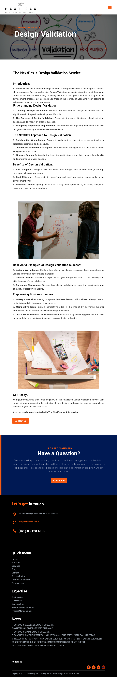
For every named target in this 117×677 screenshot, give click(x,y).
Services (16, 566)
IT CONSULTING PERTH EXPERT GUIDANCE (71, 635)
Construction (18, 604)
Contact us (20, 421)
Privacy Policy (18, 576)
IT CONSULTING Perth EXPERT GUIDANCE (30, 632)
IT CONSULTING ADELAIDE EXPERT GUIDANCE (33, 625)
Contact (15, 573)
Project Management (21, 611)
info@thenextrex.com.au (29, 522)
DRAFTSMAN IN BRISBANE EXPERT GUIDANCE (42, 645)
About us (16, 562)
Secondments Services (23, 607)
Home (14, 559)
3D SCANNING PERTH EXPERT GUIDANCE (81, 639)
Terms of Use (18, 583)
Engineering (17, 597)
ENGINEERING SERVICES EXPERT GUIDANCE (32, 628)
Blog (14, 569)
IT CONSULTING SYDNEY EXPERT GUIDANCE (32, 635)
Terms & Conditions (21, 580)
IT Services (17, 600)
